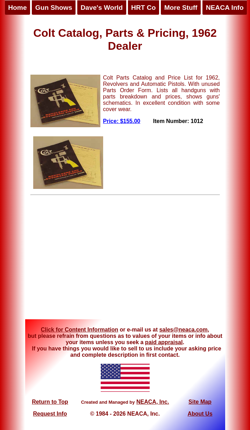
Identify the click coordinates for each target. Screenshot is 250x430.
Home (17, 7)
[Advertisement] (125, 260)
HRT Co (143, 7)
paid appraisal (164, 342)
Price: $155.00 (122, 121)
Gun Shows (53, 7)
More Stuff (181, 7)
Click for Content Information (79, 330)
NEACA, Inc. (152, 402)
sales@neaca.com (183, 330)
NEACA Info (225, 7)
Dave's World (101, 7)
